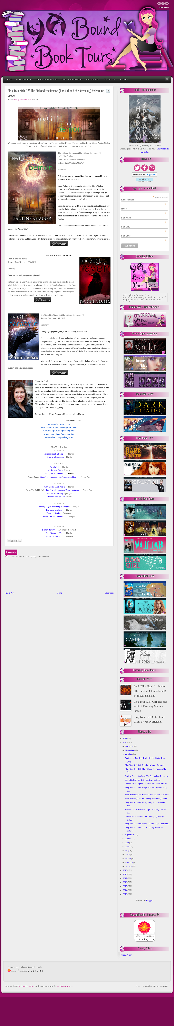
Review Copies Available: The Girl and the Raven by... (147, 776)
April (127, 854)
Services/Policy (24, 79)
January (128, 866)
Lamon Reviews (48, 530)
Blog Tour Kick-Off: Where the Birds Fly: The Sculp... (147, 824)
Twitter (163, 3)
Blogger (149, 900)
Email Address (143, 200)
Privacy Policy (126, 955)
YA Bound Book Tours (26, 986)
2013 (125, 894)
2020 (125, 742)
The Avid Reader (53, 513)
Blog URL (143, 227)
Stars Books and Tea (54, 533)
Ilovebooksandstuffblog (53, 454)
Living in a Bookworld (55, 457)
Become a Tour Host (47, 79)
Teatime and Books (52, 536)
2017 (125, 878)
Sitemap (156, 986)
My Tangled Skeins (55, 470)
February (129, 862)
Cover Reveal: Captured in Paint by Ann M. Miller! (146, 784)
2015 (125, 886)
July (127, 843)
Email (159, 3)
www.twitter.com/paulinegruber (59, 437)
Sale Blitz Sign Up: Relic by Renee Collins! (143, 780)
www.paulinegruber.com (59, 424)
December (129, 746)
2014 (125, 890)
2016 (125, 882)
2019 (125, 870)
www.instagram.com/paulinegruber (59, 431)
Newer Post (9, 593)
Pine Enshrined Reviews (53, 517)
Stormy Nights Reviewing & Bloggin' (54, 507)
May (127, 851)
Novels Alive (55, 467)
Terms (138, 986)
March (128, 858)
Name (143, 209)
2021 (125, 738)
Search (167, 79)
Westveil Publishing (54, 493)
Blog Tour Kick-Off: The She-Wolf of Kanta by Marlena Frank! (151, 706)
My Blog (124, 79)
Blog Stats (143, 236)
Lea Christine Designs (64, 986)
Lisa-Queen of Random (53, 474)
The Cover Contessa (54, 510)
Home (9, 79)
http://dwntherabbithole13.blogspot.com (62, 490)
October (128, 754)
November (129, 750)
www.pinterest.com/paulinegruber (59, 434)
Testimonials (92, 79)
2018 (125, 874)
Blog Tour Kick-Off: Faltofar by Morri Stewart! (144, 765)
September (129, 835)
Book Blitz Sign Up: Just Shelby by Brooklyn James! (146, 798)
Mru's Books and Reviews (54, 487)
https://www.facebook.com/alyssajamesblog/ (58, 477)
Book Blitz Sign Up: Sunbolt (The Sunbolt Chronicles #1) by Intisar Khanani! (150, 691)
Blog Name (143, 218)
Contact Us (109, 79)
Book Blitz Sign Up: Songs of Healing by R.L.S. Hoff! (147, 795)
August (128, 839)
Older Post (109, 593)
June (127, 847)
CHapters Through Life (55, 497)
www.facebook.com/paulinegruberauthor (59, 427)
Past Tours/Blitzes (72, 79)
